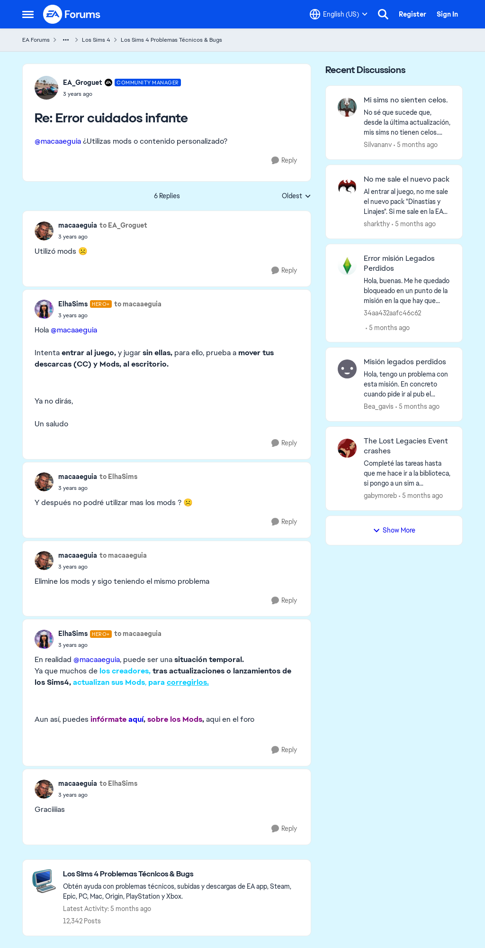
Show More (394, 530)
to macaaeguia (138, 304)
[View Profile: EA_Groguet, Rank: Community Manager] (46, 88)
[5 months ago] (416, 145)
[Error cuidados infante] (122, 94)
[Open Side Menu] (28, 14)
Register (412, 14)
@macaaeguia (58, 141)
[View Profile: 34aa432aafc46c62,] (347, 265)
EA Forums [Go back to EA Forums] (36, 40)
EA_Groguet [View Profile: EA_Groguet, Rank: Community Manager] (82, 82)
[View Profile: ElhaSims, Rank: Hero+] (44, 309)
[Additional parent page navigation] (66, 39)
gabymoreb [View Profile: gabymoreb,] (380, 495)
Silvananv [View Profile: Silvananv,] (378, 144)
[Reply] (284, 160)
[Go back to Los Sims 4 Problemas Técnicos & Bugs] (182, 874)
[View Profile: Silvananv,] (347, 107)
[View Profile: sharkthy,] (347, 186)
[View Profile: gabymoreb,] (347, 448)
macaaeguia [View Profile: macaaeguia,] (77, 225)
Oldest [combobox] (296, 196)
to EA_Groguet (123, 225)
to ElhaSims (118, 476)
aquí (136, 719)
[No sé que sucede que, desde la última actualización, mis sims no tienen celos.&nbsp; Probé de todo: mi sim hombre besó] (407, 123)
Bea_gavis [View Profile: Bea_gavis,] (379, 406)
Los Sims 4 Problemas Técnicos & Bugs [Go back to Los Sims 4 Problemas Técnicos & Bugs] (171, 40)
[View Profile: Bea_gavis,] (347, 368)
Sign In (447, 14)
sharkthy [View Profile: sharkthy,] (377, 224)
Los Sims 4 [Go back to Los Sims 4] (96, 40)
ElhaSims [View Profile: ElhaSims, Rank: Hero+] (73, 304)
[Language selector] (338, 14)
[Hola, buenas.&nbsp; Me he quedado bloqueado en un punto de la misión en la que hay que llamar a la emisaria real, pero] (407, 290)
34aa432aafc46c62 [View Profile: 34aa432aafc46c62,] (392, 312)
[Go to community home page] (72, 14)
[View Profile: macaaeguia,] (44, 230)
